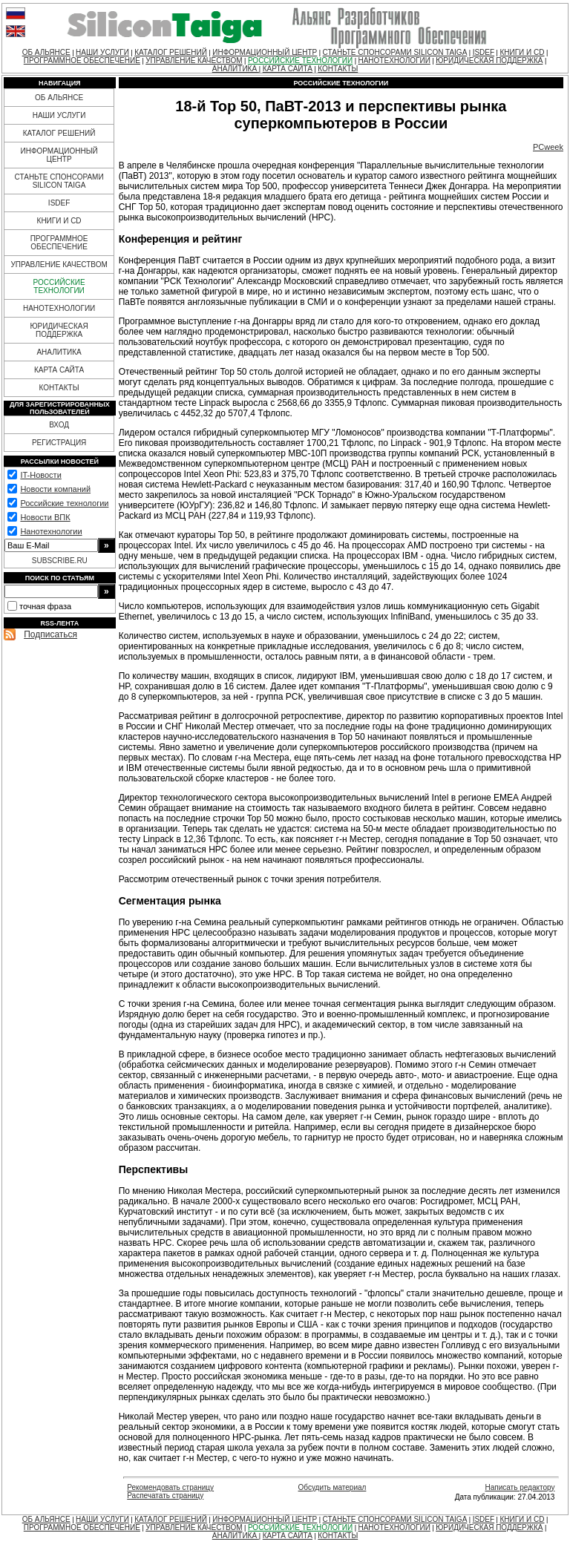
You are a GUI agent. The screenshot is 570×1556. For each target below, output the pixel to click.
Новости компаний (55, 489)
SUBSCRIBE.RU (60, 561)
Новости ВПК (45, 517)
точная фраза (45, 606)
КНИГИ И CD (521, 52)
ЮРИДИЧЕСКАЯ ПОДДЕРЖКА (489, 60)
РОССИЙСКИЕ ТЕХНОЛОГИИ (300, 60)
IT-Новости (40, 474)
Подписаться (50, 634)
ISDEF (483, 52)
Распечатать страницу (165, 1495)
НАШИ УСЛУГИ (102, 52)
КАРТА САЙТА (287, 69)
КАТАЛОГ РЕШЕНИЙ (170, 52)
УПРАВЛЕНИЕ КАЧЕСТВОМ (193, 60)
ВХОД (59, 425)
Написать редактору (519, 1487)
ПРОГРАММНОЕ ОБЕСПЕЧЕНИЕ (82, 60)
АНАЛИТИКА (235, 69)
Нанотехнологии (51, 531)
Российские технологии (64, 503)
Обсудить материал (332, 1487)
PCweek (548, 146)
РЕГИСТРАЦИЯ (59, 443)
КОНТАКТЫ (338, 69)
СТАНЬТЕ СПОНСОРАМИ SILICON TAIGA (395, 52)
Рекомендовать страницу (170, 1487)
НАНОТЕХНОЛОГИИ (394, 60)
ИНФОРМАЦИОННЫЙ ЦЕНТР (264, 52)
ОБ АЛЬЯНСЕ (46, 52)
